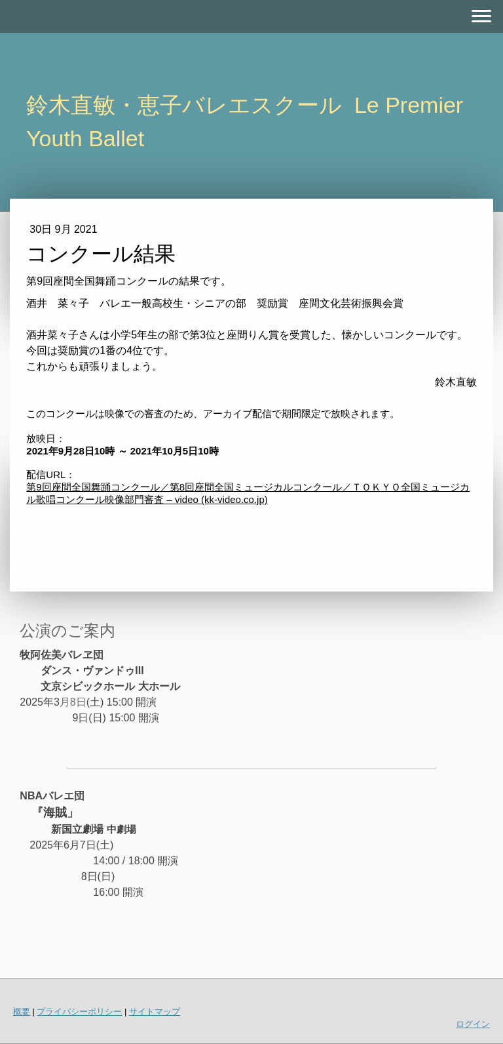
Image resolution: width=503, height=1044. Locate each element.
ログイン (473, 1024)
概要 (21, 1011)
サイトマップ (154, 1011)
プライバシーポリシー (79, 1011)
